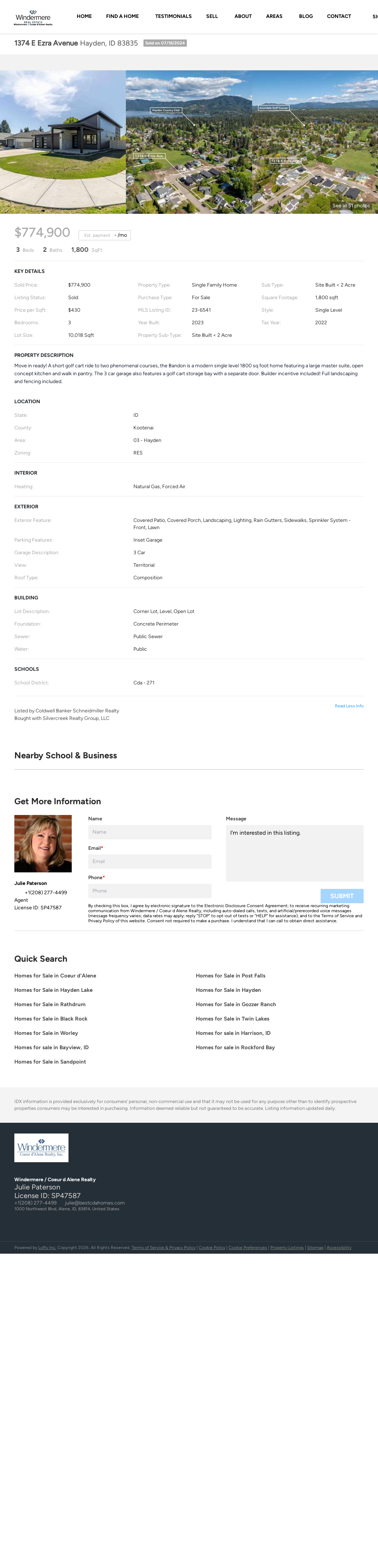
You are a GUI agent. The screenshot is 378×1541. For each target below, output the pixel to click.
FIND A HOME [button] (122, 16)
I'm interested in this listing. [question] (295, 853)
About (243, 16)
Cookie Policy (212, 1247)
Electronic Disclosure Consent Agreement (246, 905)
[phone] (150, 891)
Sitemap (315, 1247)
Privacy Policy (101, 920)
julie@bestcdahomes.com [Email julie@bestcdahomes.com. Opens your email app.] (95, 1203)
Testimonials (173, 16)
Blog (306, 16)
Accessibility (339, 1247)
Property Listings (287, 1247)
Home (84, 16)
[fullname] (150, 832)
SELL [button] (212, 16)
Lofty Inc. (47, 1247)
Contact (339, 16)
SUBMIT (342, 896)
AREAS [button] (274, 16)
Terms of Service (337, 915)
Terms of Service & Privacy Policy (163, 1247)
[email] (150, 861)
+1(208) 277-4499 (35, 1203)
